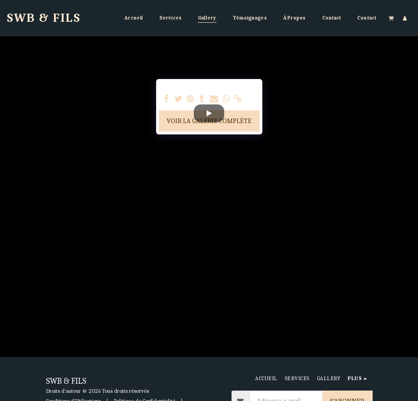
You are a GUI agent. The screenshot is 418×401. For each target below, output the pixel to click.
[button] (391, 18)
